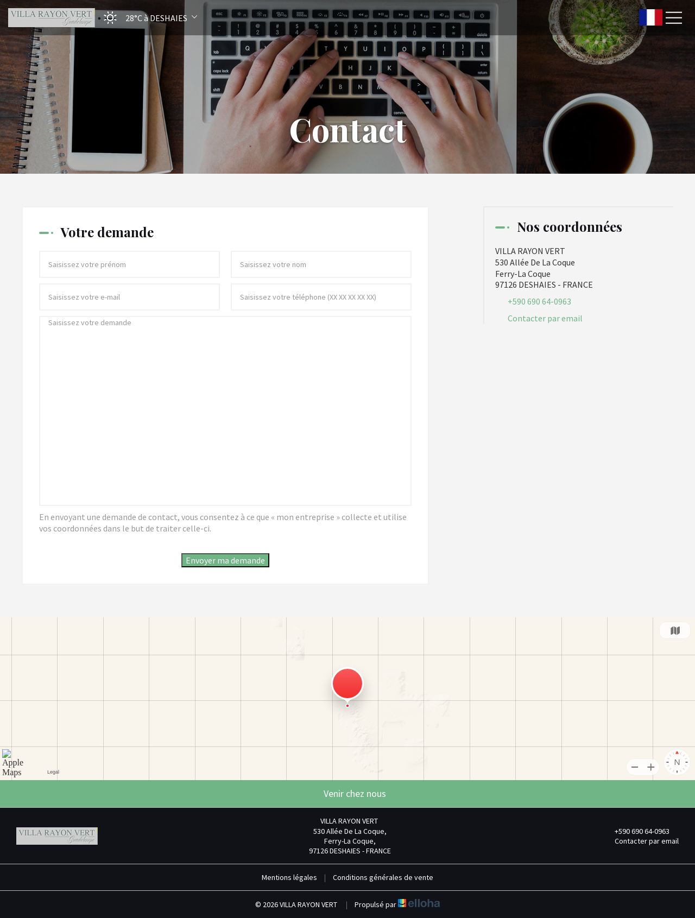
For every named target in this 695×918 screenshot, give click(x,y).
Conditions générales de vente (383, 877)
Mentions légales (289, 877)
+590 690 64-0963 (635, 831)
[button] (147, 17)
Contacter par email (545, 318)
